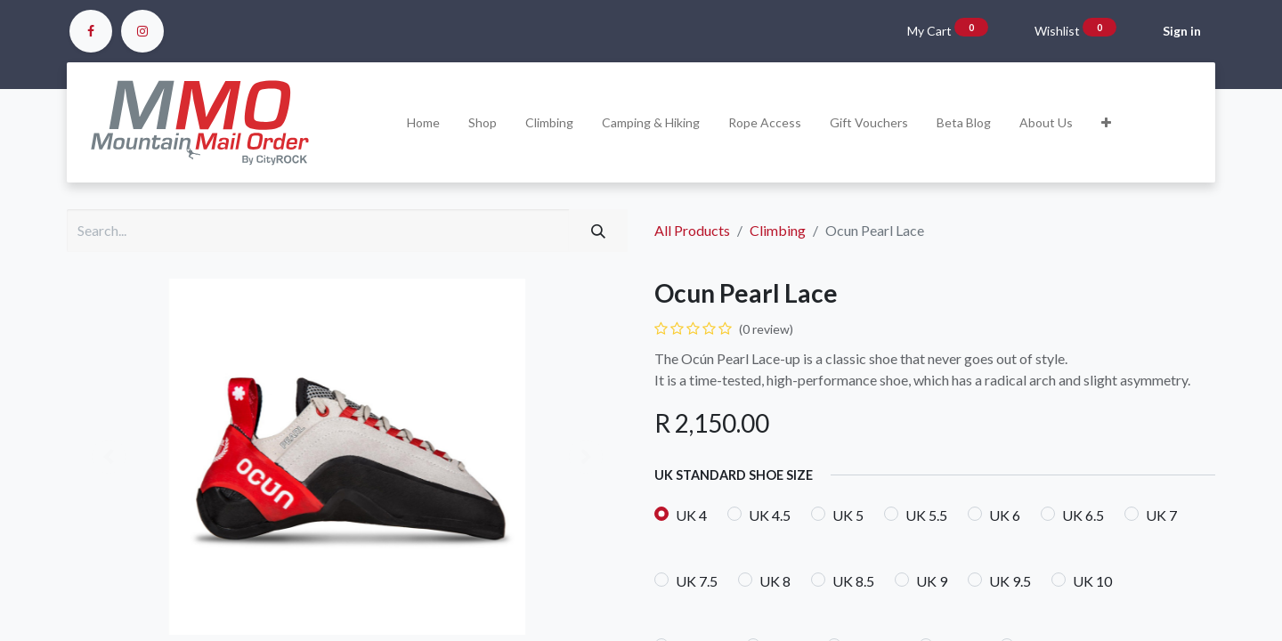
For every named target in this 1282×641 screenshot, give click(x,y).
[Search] (598, 230)
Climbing (778, 230)
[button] (1106, 122)
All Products (692, 230)
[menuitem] (423, 122)
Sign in (1182, 30)
